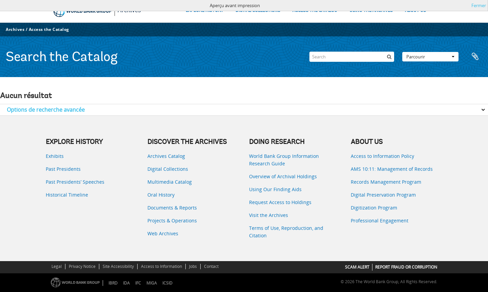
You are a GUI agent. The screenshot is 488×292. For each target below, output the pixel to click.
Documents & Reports (172, 207)
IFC (138, 283)
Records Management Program (386, 182)
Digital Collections (167, 169)
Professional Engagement (379, 220)
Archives (15, 29)
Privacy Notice (82, 266)
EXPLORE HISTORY (204, 10)
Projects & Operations (172, 220)
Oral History (161, 194)
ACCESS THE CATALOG (314, 10)
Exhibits (55, 156)
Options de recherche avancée (46, 109)
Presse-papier (475, 56)
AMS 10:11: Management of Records (392, 169)
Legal (57, 266)
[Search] (351, 57)
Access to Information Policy (382, 156)
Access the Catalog (49, 29)
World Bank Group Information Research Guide (284, 160)
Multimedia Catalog (169, 182)
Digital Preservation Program (383, 194)
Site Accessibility (118, 266)
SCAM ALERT (357, 267)
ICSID (167, 283)
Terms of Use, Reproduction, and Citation (286, 232)
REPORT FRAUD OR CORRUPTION (406, 267)
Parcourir (430, 57)
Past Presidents (63, 169)
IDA (126, 283)
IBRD (113, 283)
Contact (211, 266)
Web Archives (162, 233)
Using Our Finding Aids (275, 189)
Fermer (478, 5)
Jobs (193, 266)
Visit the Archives (268, 215)
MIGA (151, 283)
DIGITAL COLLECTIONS (258, 10)
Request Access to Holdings (280, 202)
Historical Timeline (67, 194)
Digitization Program (374, 207)
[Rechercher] (389, 57)
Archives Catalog (166, 156)
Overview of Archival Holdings (283, 176)
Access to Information (161, 266)
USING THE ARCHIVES (371, 10)
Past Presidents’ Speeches (75, 182)
